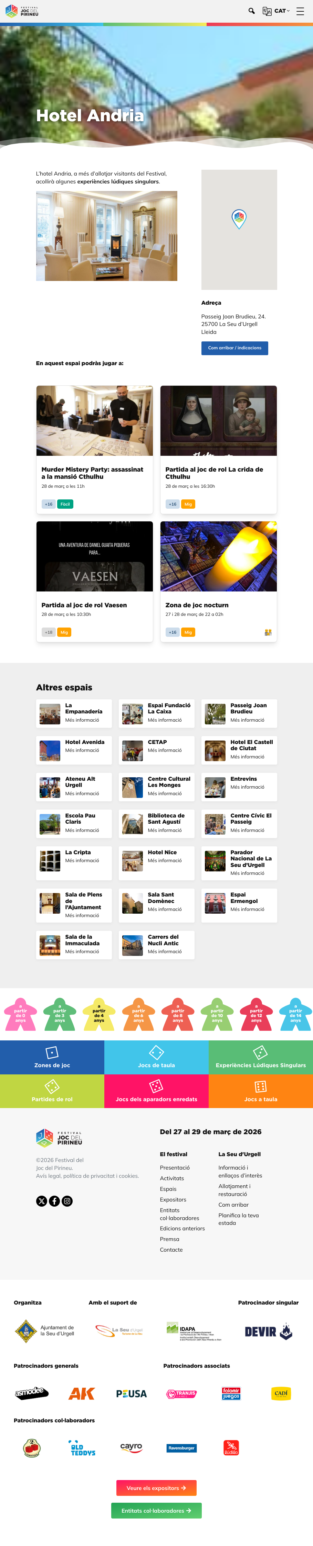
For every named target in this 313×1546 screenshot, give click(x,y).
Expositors (173, 1199)
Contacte (171, 1249)
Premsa (169, 1238)
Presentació (175, 1167)
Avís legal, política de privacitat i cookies (87, 1175)
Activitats (172, 1178)
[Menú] (300, 11)
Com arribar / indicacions (235, 348)
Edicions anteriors (182, 1228)
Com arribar (234, 1204)
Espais (168, 1188)
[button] (239, 219)
